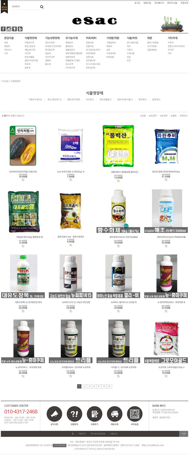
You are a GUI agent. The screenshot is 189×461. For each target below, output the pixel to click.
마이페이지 (159, 3)
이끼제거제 (70, 68)
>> (109, 386)
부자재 (170, 50)
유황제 (48, 61)
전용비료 (89, 46)
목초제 (27, 64)
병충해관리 (70, 50)
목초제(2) (142, 100)
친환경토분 (152, 50)
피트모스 (8, 50)
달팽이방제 (70, 57)
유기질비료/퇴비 (93, 50)
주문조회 (184, 3)
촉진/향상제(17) (55, 100)
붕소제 (48, 64)
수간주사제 (49, 57)
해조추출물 (29, 57)
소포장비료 (111, 53)
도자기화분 (152, 46)
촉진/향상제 (30, 46)
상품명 (173, 116)
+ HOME (5, 81)
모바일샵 (134, 417)
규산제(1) (90, 100)
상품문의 (74, 424)
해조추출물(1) (106, 100)
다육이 (129, 50)
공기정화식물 (132, 43)
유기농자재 (71, 38)
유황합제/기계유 (73, 61)
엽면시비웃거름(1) (125, 100)
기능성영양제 (52, 38)
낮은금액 (163, 116)
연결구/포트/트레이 (176, 46)
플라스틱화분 (153, 43)
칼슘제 (48, 53)
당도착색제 (49, 43)
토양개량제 (90, 53)
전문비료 (89, 57)
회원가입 (147, 3)
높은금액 (152, 116)
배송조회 (114, 424)
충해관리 (69, 46)
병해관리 (69, 43)
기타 (6, 53)
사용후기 (94, 424)
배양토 (7, 46)
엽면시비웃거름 (31, 61)
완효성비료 (90, 68)
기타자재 (172, 38)
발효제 (27, 68)
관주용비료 (90, 61)
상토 (6, 43)
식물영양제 (31, 38)
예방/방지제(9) (73, 100)
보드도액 (69, 64)
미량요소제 (29, 43)
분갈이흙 (9, 38)
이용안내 (113, 434)
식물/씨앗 (132, 38)
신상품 (143, 116)
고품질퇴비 (111, 43)
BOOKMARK (4, 7)
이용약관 (82, 434)
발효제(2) (156, 100)
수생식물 (130, 53)
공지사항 (54, 424)
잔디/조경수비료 (93, 64)
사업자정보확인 (60, 445)
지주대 (170, 43)
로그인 (137, 3)
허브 (129, 46)
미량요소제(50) (35, 100)
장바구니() (172, 3)
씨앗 (129, 61)
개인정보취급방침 (97, 434)
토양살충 (110, 57)
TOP (184, 434)
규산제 (27, 53)
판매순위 (183, 116)
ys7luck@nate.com (155, 445)
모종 (129, 57)
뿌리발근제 (49, 50)
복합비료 (89, 43)
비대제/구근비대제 (53, 46)
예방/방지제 (30, 50)
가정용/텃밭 (112, 38)
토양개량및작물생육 (74, 53)
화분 (149, 38)
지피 (169, 53)
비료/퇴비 (91, 38)
